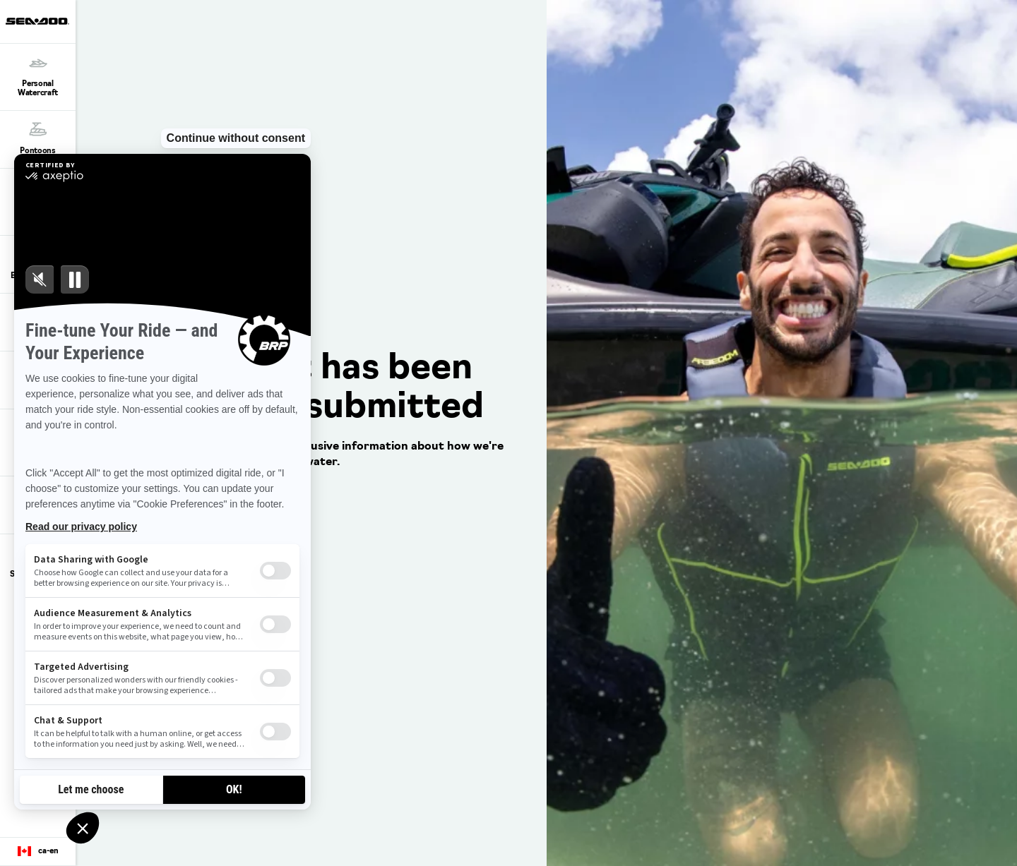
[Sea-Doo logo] (37, 21)
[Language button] (38, 852)
